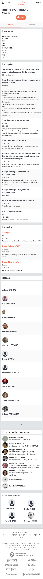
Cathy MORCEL (8, 303)
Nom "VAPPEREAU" (16, 479)
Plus (21, 424)
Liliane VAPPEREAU (16, 444)
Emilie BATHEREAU (16, 437)
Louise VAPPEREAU (16, 463)
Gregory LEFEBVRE (10, 345)
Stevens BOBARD (30, 521)
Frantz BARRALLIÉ (9, 331)
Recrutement (31, 543)
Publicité (23, 543)
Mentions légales (12, 547)
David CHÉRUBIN (11, 521)
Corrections (32, 547)
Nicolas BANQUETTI (10, 372)
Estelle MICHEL (29, 509)
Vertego (6, 232)
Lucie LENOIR (10, 508)
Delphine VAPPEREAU (17, 457)
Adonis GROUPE (9, 290)
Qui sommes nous (8, 543)
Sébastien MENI (9, 386)
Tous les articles (23, 547)
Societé (38, 543)
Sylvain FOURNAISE (10, 414)
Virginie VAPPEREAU (16, 470)
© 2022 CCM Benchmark (21, 549)
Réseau (32, 25)
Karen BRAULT (8, 359)
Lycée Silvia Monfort (11, 262)
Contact (17, 543)
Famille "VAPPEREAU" (17, 486)
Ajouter (22, 17)
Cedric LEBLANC (9, 317)
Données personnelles (14, 545)
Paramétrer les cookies (29, 545)
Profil (10, 25)
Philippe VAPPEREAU (17, 449)
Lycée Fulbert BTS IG (11, 246)
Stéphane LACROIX (10, 400)
